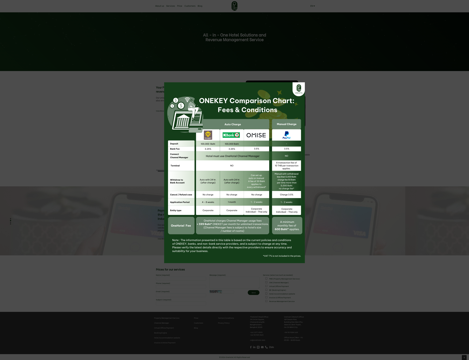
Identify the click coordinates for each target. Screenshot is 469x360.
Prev (11, 221)
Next (7, 221)
